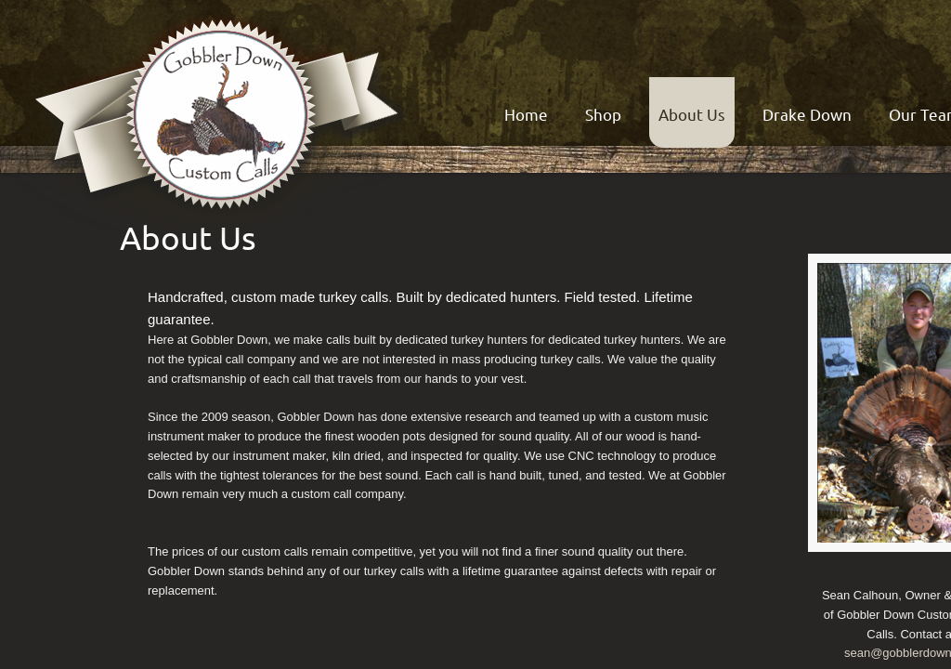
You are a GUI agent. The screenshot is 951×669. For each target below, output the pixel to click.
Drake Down (807, 114)
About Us (691, 114)
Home (526, 114)
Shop (603, 114)
